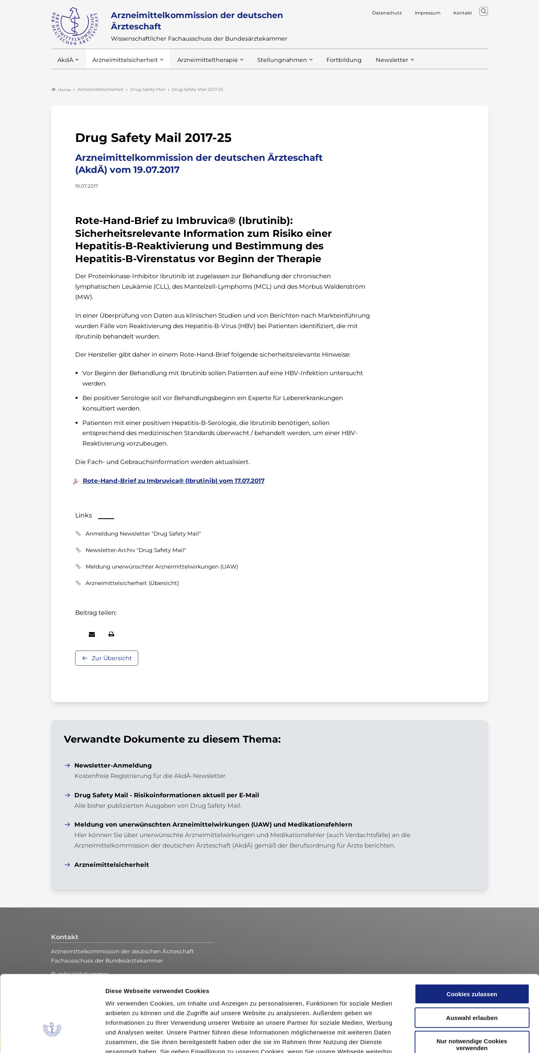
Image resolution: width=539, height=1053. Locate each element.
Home (61, 90)
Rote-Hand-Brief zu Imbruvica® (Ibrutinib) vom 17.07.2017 (173, 481)
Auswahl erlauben (472, 961)
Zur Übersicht (112, 658)
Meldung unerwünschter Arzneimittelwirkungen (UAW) (162, 567)
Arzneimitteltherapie (200, 64)
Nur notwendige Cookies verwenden (472, 988)
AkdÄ (64, 64)
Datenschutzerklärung (163, 1004)
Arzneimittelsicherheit (122, 64)
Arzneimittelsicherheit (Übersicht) (132, 583)
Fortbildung (330, 64)
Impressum (220, 1004)
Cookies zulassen (472, 937)
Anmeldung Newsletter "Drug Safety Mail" (143, 534)
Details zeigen (428, 1037)
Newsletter (376, 64)
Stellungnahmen (271, 64)
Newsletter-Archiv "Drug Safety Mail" (136, 550)
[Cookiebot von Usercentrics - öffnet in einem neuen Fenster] (52, 1037)
